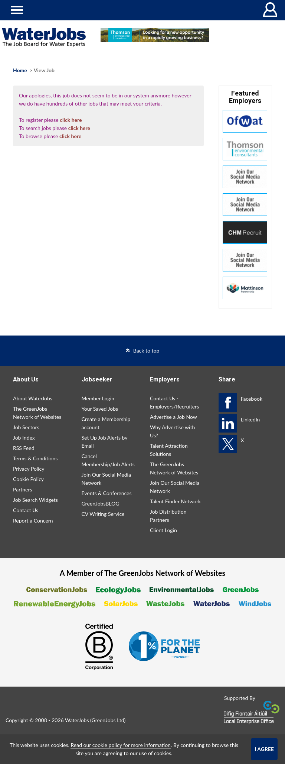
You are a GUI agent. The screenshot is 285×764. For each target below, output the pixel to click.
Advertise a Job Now (173, 417)
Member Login (98, 398)
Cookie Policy (28, 479)
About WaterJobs (32, 398)
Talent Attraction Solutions (169, 450)
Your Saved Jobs (100, 409)
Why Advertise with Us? (172, 431)
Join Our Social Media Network (106, 478)
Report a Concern (33, 520)
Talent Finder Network (175, 501)
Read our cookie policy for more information (120, 745)
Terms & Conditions (35, 458)
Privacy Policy (28, 469)
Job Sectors (26, 427)
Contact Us (25, 510)
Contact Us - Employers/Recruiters (174, 402)
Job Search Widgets (35, 500)
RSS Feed (23, 448)
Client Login (163, 530)
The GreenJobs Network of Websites (37, 413)
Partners (22, 489)
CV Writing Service (103, 514)
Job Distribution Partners (168, 515)
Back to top (146, 350)
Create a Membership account (106, 423)
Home (20, 70)
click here (71, 120)
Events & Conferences (107, 493)
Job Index (24, 437)
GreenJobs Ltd (108, 720)
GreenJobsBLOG (100, 503)
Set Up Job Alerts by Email (105, 441)
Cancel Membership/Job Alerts (108, 460)
